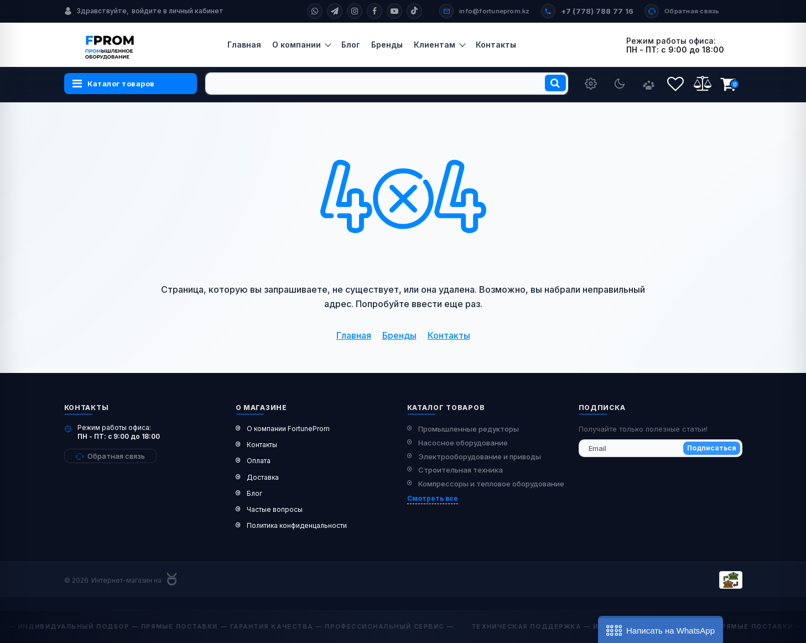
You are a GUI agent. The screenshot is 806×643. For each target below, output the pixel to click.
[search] (386, 83)
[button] (660, 629)
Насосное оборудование (463, 442)
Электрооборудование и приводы (479, 456)
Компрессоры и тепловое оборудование (491, 483)
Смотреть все (432, 498)
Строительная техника (460, 469)
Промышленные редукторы (468, 428)
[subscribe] (660, 448)
